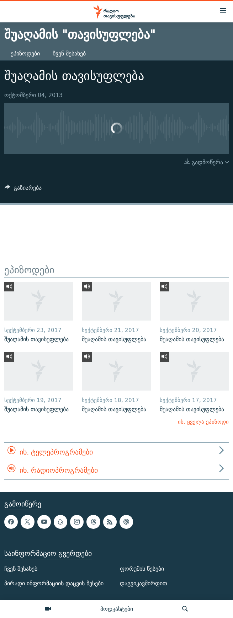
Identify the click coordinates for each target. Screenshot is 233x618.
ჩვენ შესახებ (69, 53)
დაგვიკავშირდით (143, 583)
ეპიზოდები (25, 53)
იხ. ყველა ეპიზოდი (203, 422)
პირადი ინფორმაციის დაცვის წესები (54, 583)
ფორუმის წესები (142, 568)
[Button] (23, 190)
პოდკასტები (116, 609)
